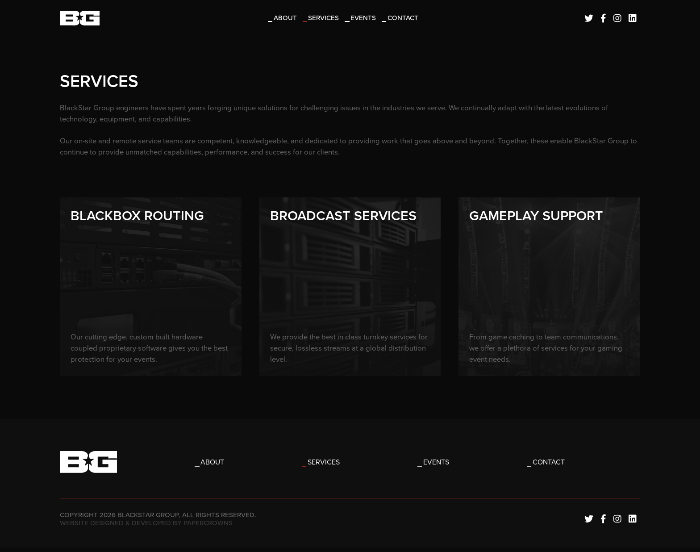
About (286, 19)
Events (365, 19)
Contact (404, 19)
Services (325, 19)
